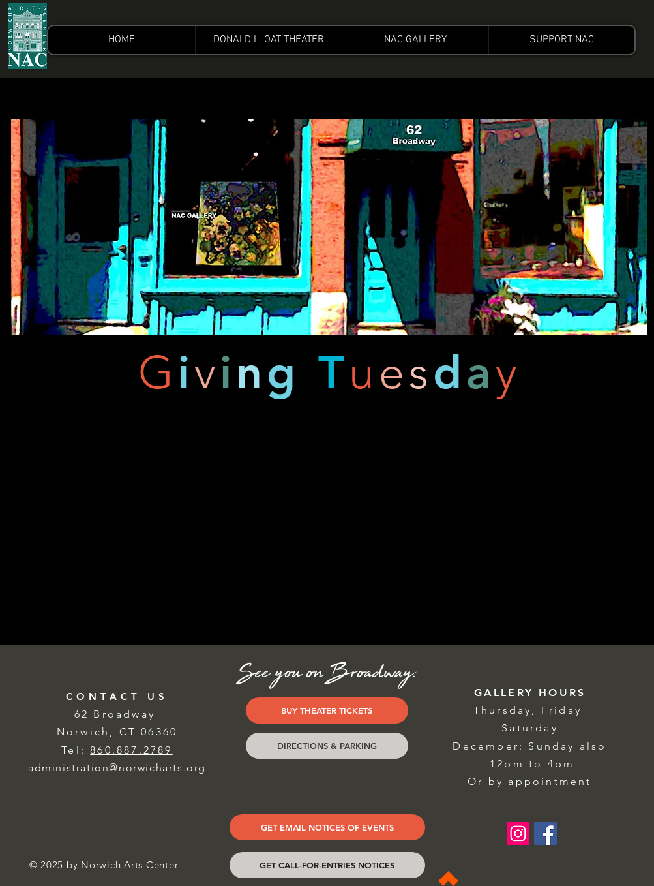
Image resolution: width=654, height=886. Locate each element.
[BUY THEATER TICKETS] (327, 710)
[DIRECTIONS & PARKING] (327, 746)
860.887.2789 (131, 750)
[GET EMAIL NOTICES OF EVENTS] (327, 827)
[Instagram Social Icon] (518, 833)
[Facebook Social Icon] (545, 833)
